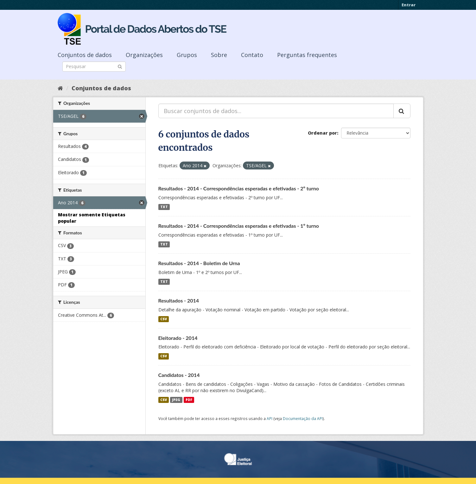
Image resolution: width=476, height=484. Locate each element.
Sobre (219, 55)
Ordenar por (322, 133)
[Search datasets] (94, 66)
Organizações (144, 55)
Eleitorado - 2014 (178, 338)
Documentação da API (303, 418)
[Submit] (120, 66)
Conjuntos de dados (85, 55)
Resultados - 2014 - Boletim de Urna (199, 263)
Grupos (187, 55)
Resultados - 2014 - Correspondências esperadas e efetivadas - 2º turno (238, 188)
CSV (163, 319)
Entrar (409, 5)
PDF (189, 400)
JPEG (176, 400)
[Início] (60, 88)
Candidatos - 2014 (179, 375)
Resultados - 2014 (178, 300)
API (269, 418)
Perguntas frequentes (307, 55)
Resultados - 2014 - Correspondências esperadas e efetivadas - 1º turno (238, 226)
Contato (252, 55)
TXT (164, 207)
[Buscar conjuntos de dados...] (276, 111)
